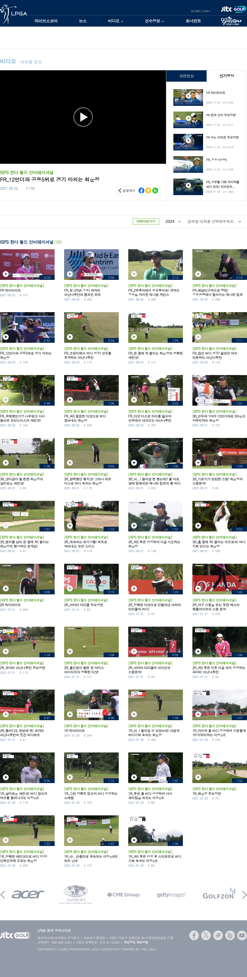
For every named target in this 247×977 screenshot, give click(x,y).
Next (244, 895)
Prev (2, 895)
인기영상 (226, 76)
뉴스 (82, 21)
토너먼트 (193, 21)
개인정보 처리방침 (136, 942)
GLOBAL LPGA (200, 11)
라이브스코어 (45, 21)
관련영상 (186, 76)
